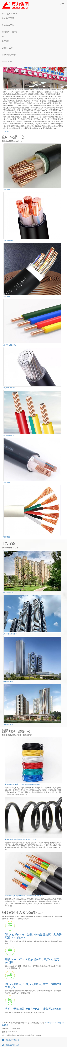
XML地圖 (5, 1025)
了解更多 (6, 132)
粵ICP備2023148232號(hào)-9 (55, 1023)
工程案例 (5, 41)
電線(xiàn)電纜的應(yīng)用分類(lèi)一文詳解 (20, 839)
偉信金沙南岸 (8, 592)
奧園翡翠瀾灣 (8, 724)
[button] (33, 21)
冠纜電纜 (6, 189)
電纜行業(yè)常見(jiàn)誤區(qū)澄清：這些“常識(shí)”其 (24, 896)
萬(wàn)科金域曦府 (10, 634)
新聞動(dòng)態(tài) (9, 32)
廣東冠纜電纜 (8, 240)
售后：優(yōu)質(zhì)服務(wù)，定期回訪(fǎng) (33, 1008)
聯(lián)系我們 (7, 61)
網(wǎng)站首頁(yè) (9, 14)
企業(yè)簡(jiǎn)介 (9, 55)
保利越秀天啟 (8, 681)
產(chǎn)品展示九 (9, 345)
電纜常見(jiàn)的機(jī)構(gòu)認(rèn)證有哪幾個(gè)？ (22, 784)
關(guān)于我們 (8, 18)
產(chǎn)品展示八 (9, 388)
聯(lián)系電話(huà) (9, 1045)
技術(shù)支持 (7, 48)
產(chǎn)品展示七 (9, 435)
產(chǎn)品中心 (8, 25)
